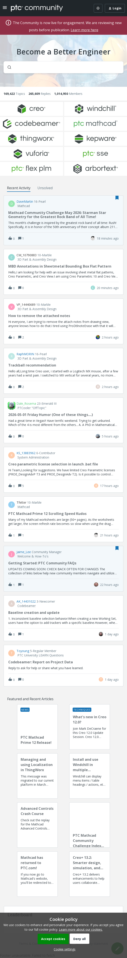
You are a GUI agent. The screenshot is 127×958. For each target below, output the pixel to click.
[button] (63, 949)
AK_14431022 (26, 601)
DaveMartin (25, 201)
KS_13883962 (26, 453)
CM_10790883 (27, 255)
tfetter (21, 502)
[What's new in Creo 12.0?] (89, 727)
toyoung (23, 650)
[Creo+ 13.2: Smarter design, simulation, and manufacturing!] (89, 874)
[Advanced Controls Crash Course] (37, 825)
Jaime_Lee (24, 552)
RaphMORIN (25, 354)
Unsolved (45, 188)
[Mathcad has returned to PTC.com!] (37, 874)
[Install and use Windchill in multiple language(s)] (89, 776)
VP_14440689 (26, 304)
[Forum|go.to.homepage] (37, 8)
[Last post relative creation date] (108, 238)
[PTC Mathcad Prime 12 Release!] (37, 727)
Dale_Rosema (26, 403)
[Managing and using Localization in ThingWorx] (37, 776)
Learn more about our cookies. (81, 929)
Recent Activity (18, 188)
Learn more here (84, 30)
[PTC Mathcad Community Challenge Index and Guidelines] (89, 825)
